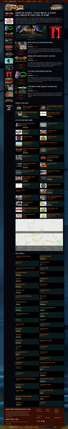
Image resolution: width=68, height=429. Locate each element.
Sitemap (56, 409)
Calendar (28, 1)
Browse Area (12, 1)
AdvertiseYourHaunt (9, 107)
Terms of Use (39, 411)
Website (21, 54)
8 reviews (35, 90)
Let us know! (8, 423)
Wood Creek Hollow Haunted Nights (40, 42)
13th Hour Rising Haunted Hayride (40, 71)
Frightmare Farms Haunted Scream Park (42, 86)
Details (21, 51)
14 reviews (35, 46)
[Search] (54, 1)
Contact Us (39, 409)
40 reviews (35, 60)
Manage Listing (58, 417)
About (34, 1)
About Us (48, 409)
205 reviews (35, 75)
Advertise (38, 417)
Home (6, 1)
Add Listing (48, 417)
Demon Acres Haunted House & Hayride (31, 34)
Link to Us (48, 411)
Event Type (21, 1)
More (40, 1)
